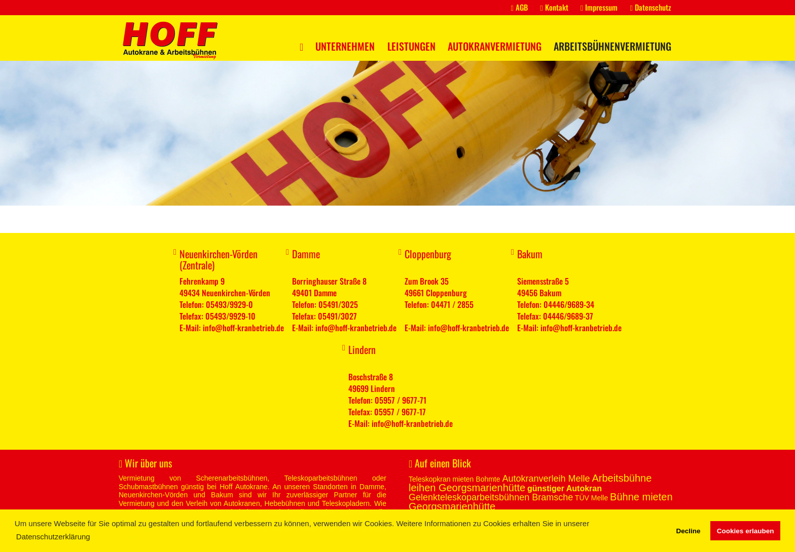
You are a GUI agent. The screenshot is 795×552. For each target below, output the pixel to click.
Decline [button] (688, 531)
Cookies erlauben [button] (745, 531)
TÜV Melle (591, 498)
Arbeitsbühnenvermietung (612, 46)
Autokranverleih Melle (546, 479)
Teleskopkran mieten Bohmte (454, 479)
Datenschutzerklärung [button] (53, 536)
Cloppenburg (428, 253)
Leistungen (411, 46)
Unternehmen (345, 46)
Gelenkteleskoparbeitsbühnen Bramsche (491, 497)
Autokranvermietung (494, 46)
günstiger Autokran (564, 488)
